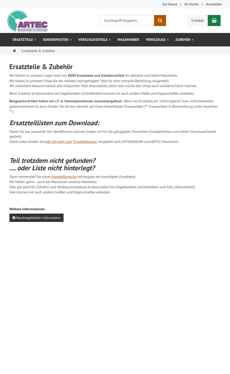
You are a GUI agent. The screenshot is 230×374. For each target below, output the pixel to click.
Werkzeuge (157, 39)
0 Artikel (197, 20)
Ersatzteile (24, 39)
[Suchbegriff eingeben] (127, 20)
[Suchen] (160, 20)
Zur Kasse (169, 4)
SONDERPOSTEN (57, 39)
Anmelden (214, 4)
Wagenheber (128, 39)
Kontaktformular (64, 176)
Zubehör (184, 39)
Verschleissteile (94, 39)
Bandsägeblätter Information (36, 217)
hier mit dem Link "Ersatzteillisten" (71, 141)
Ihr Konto (191, 4)
